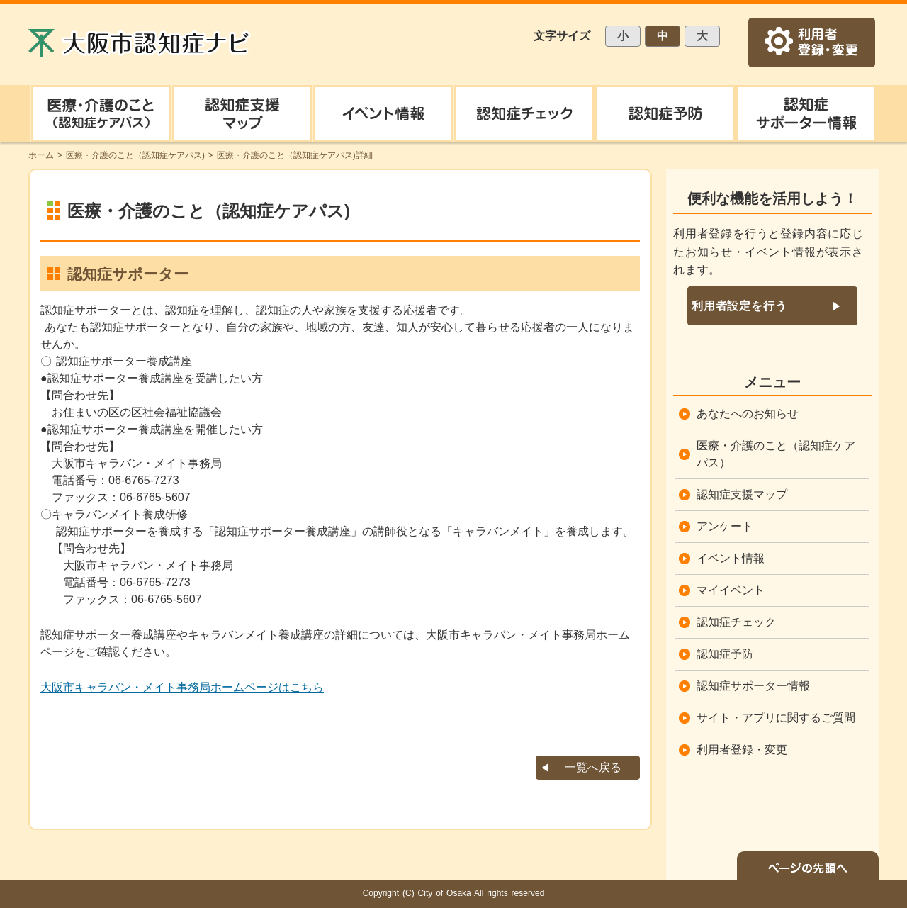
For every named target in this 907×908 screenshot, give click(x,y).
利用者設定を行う (739, 306)
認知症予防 (725, 654)
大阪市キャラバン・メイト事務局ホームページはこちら (182, 687)
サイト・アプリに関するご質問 (776, 718)
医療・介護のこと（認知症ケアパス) (135, 155)
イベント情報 (731, 558)
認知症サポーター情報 (753, 686)
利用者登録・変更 (742, 750)
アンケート (725, 526)
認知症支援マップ (742, 494)
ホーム (41, 155)
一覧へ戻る (593, 767)
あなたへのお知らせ (748, 414)
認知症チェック (736, 622)
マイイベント (731, 590)
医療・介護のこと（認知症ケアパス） (776, 454)
